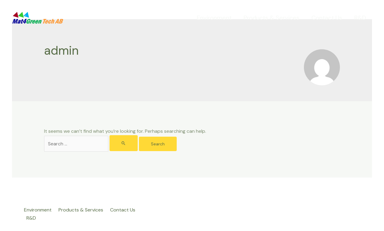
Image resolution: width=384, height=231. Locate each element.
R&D (360, 18)
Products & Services (271, 18)
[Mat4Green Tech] (37, 17)
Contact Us (326, 18)
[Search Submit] (124, 143)
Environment (214, 18)
